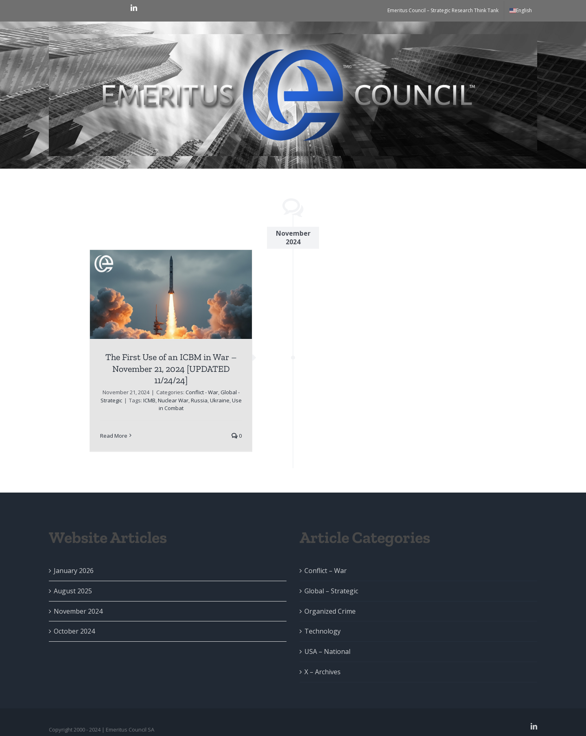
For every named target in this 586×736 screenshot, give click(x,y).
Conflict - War (202, 392)
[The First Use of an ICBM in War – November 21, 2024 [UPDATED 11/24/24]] (171, 294)
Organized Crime (330, 611)
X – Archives (322, 671)
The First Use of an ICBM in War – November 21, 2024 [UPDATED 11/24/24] (171, 369)
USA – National (327, 651)
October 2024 (74, 631)
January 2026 (74, 570)
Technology (322, 631)
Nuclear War (173, 400)
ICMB (149, 400)
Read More (113, 435)
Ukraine (220, 400)
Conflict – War (325, 570)
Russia (199, 400)
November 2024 (78, 611)
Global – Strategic (331, 590)
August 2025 (73, 590)
